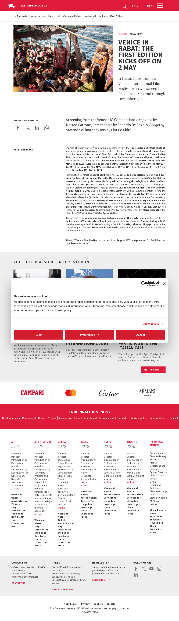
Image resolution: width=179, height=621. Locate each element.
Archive (15, 488)
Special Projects (158, 472)
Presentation (156, 453)
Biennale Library (158, 456)
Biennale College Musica (112, 477)
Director (15, 456)
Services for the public (18, 512)
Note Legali (70, 603)
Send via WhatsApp (46, 128)
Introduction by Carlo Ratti (42, 471)
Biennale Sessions (16, 480)
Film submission (66, 469)
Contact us (17, 523)
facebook (136, 570)
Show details (151, 323)
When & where (158, 510)
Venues (52, 418)
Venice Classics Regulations (66, 464)
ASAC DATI (155, 500)
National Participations (41, 490)
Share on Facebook (18, 128)
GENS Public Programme (40, 484)
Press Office (59, 589)
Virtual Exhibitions (155, 483)
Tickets (15, 504)
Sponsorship (65, 418)
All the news (151, 369)
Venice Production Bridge (63, 482)
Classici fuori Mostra (64, 503)
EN (135, 6)
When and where (16, 496)
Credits (111, 603)
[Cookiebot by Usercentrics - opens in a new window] (143, 283)
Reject (38, 334)
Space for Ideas (42, 498)
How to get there (17, 518)
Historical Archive (155, 461)
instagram (159, 570)
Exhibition (16, 453)
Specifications (65, 472)
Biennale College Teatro (135, 477)
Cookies (98, 603)
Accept (140, 334)
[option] (32, 393)
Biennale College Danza (89, 480)
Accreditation (19, 501)
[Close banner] (164, 283)
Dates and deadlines (63, 490)
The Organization (11, 418)
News (153, 513)
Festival (62, 453)
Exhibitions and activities (157, 467)
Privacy (85, 603)
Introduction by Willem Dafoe (135, 471)
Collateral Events (43, 494)
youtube (151, 570)
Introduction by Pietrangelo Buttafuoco (19, 463)
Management (29, 418)
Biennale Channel (158, 497)
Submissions (18, 485)
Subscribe (98, 579)
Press (14, 526)
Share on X (27, 128)
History (42, 418)
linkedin (136, 576)
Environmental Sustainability (113, 418)
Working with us (139, 418)
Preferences (89, 334)
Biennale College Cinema (66, 496)
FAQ (13, 507)
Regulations (64, 459)
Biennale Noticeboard (85, 418)
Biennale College (158, 418)
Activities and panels (157, 477)
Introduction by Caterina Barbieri (112, 471)
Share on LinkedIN (37, 128)
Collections (156, 488)
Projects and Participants (41, 477)
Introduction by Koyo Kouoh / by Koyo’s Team (19, 472)
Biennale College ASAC (158, 493)
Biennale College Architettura (43, 503)
